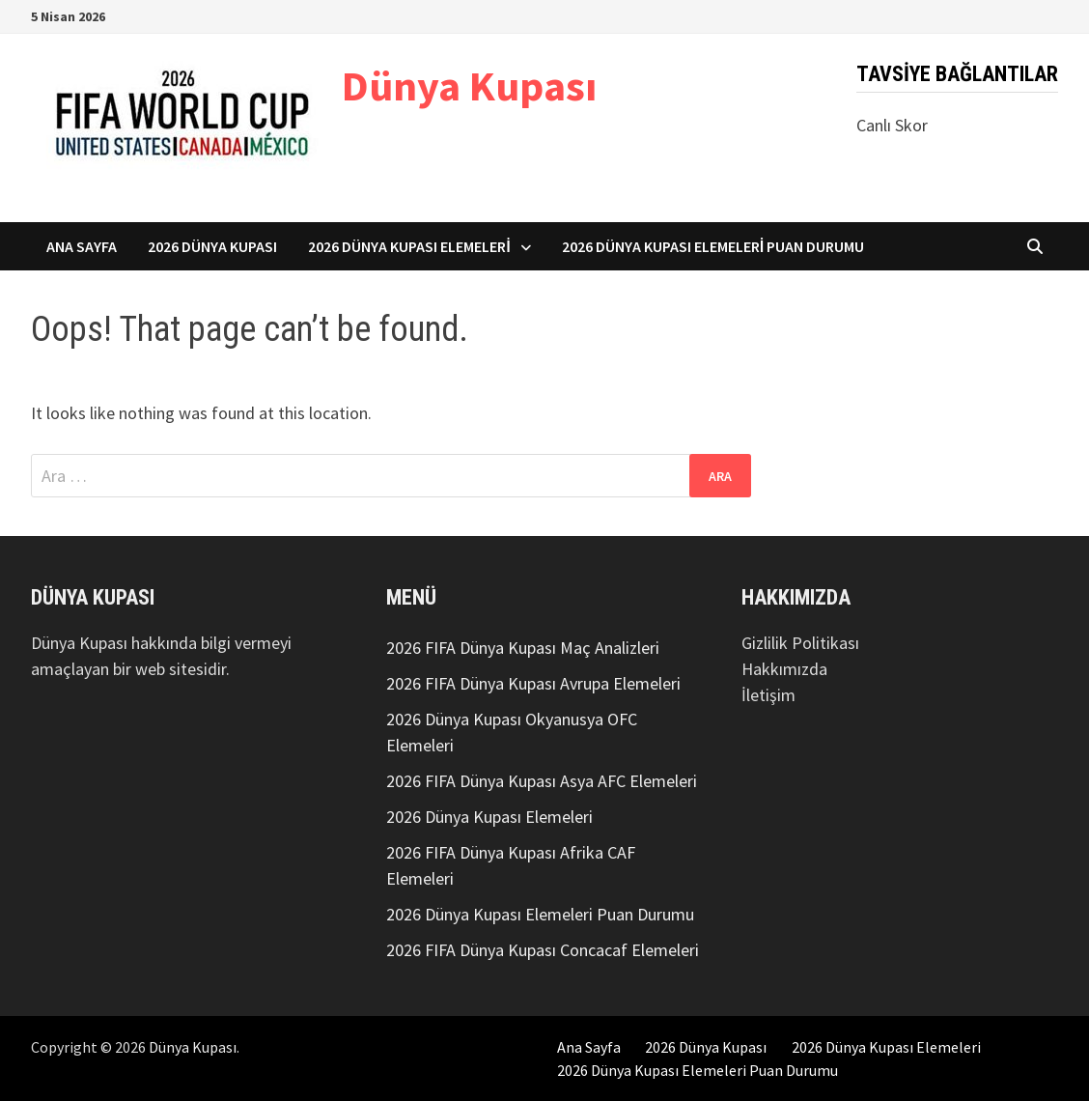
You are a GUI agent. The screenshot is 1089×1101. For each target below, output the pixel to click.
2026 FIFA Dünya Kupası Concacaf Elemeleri (542, 950)
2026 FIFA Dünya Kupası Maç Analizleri (522, 647)
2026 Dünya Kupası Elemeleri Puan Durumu (713, 246)
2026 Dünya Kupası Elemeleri (409, 246)
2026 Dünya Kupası (212, 246)
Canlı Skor (892, 125)
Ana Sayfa (81, 246)
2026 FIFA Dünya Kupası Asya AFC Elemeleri (541, 781)
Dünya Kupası (469, 85)
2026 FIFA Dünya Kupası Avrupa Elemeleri (533, 683)
